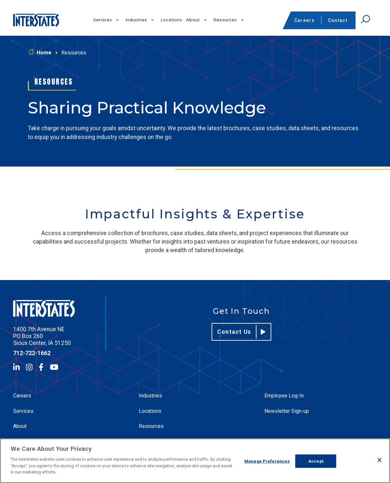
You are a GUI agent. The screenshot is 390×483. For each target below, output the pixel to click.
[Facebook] (41, 367)
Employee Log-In (284, 395)
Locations (171, 19)
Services (102, 19)
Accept (315, 460)
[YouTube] (54, 367)
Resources (225, 19)
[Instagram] (29, 367)
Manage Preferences (267, 460)
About (193, 19)
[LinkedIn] (16, 367)
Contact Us (241, 332)
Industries (136, 19)
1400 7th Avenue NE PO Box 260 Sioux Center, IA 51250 (42, 336)
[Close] (379, 460)
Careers (304, 20)
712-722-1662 (32, 353)
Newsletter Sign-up (286, 411)
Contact (337, 20)
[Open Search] (365, 19)
